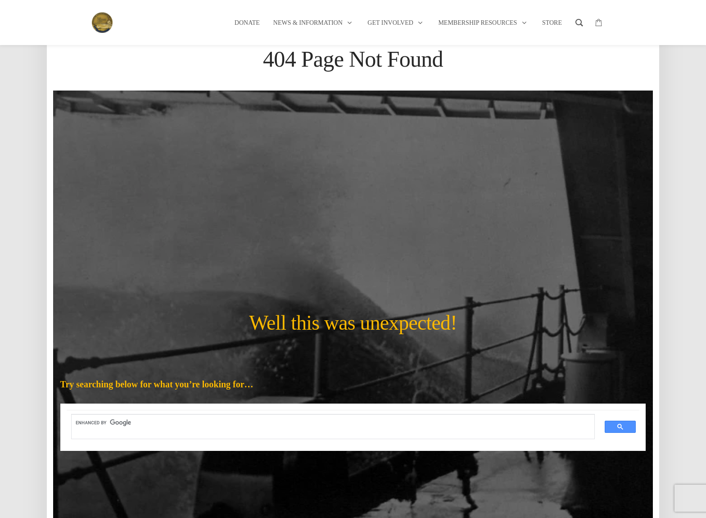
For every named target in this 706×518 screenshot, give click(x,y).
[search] (328, 422)
